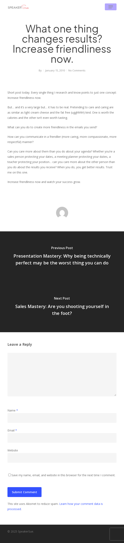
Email (12, 430)
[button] (111, 7)
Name (12, 410)
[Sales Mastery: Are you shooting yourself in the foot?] (62, 307)
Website (12, 450)
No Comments (76, 70)
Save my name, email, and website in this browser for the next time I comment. (63, 475)
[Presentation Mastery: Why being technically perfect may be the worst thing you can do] (62, 256)
